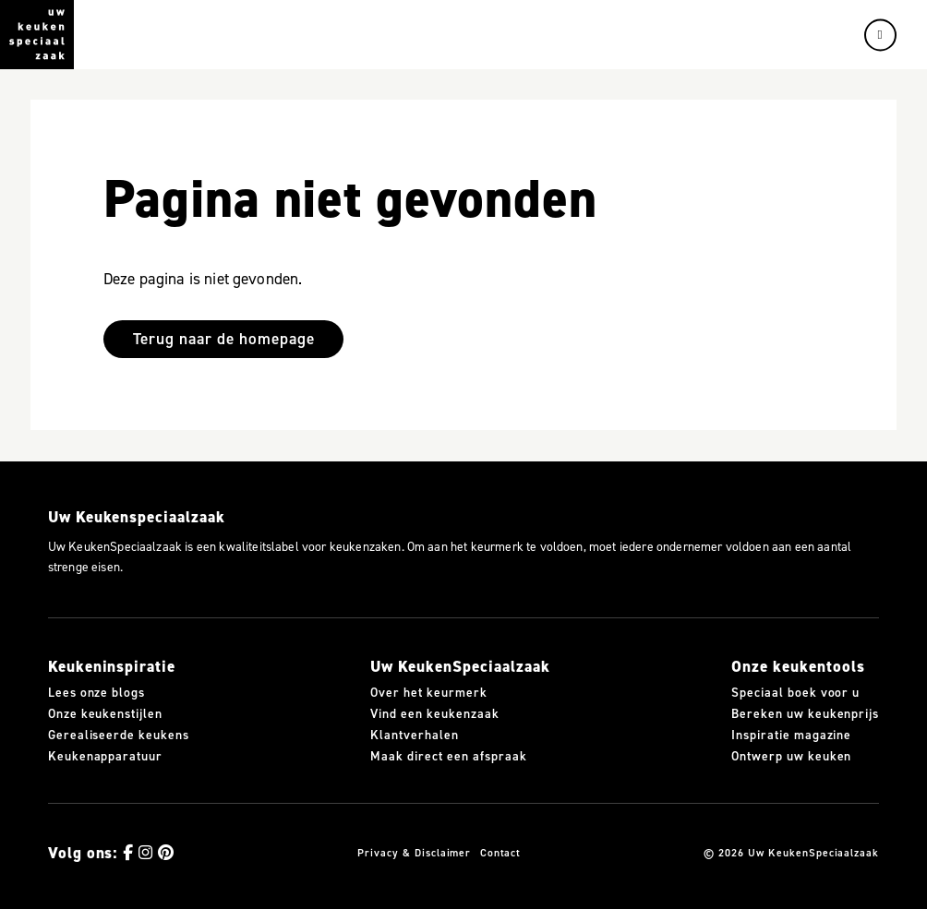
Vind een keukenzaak (434, 714)
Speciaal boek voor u (795, 693)
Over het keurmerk (428, 693)
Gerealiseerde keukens (118, 735)
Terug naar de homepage (224, 339)
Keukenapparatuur (105, 756)
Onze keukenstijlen (105, 714)
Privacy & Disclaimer (414, 852)
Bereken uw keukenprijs (805, 714)
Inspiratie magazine (791, 735)
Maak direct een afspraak (448, 756)
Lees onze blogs (96, 693)
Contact (501, 852)
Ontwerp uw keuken (791, 756)
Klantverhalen (414, 735)
